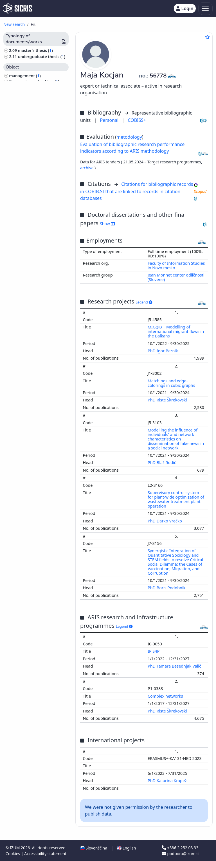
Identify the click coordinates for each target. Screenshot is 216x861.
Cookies (13, 853)
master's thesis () (35, 50)
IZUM (15, 847)
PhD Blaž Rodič (162, 462)
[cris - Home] (17, 8)
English (126, 848)
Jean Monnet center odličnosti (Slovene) (176, 277)
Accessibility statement (45, 853)
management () (25, 75)
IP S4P (154, 651)
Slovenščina (93, 848)
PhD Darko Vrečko (165, 521)
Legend (144, 302)
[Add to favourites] (207, 37)
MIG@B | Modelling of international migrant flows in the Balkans (176, 331)
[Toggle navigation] (205, 8)
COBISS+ (137, 120)
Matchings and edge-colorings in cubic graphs (172, 383)
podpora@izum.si (180, 853)
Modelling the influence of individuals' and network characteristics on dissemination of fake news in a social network (176, 438)
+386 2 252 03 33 (180, 847)
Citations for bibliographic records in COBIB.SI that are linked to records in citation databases (136, 191)
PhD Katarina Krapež (168, 780)
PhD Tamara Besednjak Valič (175, 666)
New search (14, 24)
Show (107, 223)
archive (87, 167)
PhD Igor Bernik (163, 350)
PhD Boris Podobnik (167, 587)
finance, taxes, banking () (34, 81)
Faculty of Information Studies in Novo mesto (176, 265)
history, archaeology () (31, 87)
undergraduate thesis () (41, 56)
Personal (110, 120)
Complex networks (166, 696)
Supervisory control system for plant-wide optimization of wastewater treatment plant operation (176, 499)
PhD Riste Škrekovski (168, 400)
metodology (129, 137)
